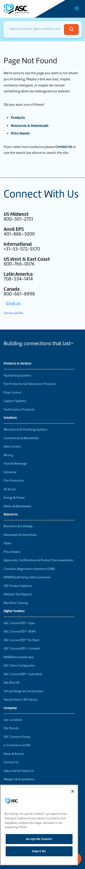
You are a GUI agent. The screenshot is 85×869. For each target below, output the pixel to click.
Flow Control (12, 392)
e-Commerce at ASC (17, 745)
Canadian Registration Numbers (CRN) (29, 569)
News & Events (14, 754)
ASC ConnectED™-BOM (19, 631)
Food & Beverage (15, 463)
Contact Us (63, 146)
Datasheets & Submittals (20, 535)
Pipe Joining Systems (17, 375)
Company (10, 708)
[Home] (29, 9)
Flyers (8, 543)
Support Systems (15, 401)
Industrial (10, 472)
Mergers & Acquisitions (19, 779)
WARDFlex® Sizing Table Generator (27, 577)
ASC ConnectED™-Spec (19, 623)
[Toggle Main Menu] (76, 8)
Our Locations (13, 720)
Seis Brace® (11, 682)
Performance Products (19, 409)
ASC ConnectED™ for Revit (21, 640)
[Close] (73, 791)
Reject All (39, 851)
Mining (8, 455)
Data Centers (12, 446)
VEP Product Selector (18, 586)
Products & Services (17, 363)
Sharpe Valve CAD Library (20, 700)
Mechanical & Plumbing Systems (25, 429)
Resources (11, 514)
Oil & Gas (10, 489)
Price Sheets (12, 552)
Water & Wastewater (18, 506)
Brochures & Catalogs (18, 526)
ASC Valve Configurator (19, 665)
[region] (39, 825)
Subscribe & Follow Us (19, 771)
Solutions (10, 418)
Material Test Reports (18, 594)
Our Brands (11, 728)
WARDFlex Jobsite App (19, 657)
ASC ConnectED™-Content (22, 648)
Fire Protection (14, 481)
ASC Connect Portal (17, 737)
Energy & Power (14, 498)
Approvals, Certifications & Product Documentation (38, 560)
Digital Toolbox (14, 611)
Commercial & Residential (21, 438)
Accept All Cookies (39, 839)
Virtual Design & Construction (24, 691)
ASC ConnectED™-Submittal (23, 674)
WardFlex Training (16, 603)
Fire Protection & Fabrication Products (30, 384)
